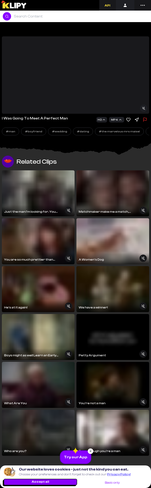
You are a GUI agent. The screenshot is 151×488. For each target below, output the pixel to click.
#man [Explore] (10, 131)
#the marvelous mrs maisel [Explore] (119, 131)
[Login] (125, 5)
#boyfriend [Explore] (33, 131)
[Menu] (142, 5)
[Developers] (107, 5)
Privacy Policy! (119, 474)
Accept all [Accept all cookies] (40, 482)
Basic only (112, 483)
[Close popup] (90, 451)
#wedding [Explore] (59, 131)
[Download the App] (75, 457)
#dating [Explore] (83, 131)
